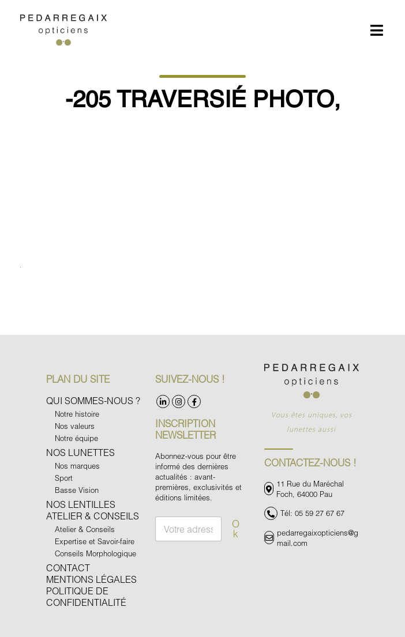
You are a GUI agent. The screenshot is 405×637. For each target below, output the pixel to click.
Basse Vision (77, 490)
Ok (235, 529)
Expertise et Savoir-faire (94, 541)
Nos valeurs (75, 426)
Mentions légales (91, 579)
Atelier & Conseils (92, 515)
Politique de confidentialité (86, 596)
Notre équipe (76, 438)
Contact (68, 567)
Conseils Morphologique (95, 553)
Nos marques (77, 465)
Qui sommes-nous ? (93, 400)
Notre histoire (77, 414)
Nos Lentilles (80, 504)
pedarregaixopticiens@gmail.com (317, 538)
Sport (64, 478)
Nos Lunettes (80, 452)
